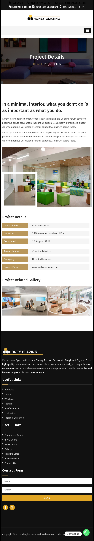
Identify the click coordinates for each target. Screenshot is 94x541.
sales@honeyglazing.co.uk (70, 3)
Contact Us (10, 463)
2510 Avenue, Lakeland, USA (33, 233)
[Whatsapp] (86, 534)
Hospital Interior (26, 259)
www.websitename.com (30, 267)
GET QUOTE (16, 3)
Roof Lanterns (12, 408)
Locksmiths (10, 412)
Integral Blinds (12, 458)
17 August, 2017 (26, 241)
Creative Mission (26, 251)
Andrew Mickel (25, 225)
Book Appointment (20, 7)
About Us (9, 389)
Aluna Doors (11, 444)
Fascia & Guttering (14, 417)
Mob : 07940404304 (39, 3)
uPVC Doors (11, 439)
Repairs (9, 403)
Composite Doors (14, 434)
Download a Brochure (45, 7)
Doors (8, 394)
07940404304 (68, 7)
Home (36, 64)
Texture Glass (12, 453)
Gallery (8, 449)
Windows (9, 398)
